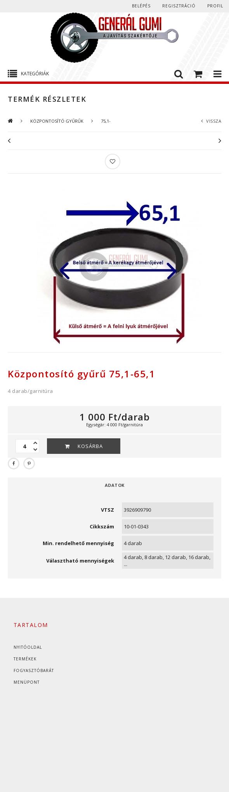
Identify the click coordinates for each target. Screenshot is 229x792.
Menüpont (27, 682)
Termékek (25, 659)
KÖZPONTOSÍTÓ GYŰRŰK (56, 121)
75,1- (106, 121)
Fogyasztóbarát (34, 670)
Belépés (141, 6)
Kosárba (90, 446)
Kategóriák (35, 73)
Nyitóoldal (28, 647)
